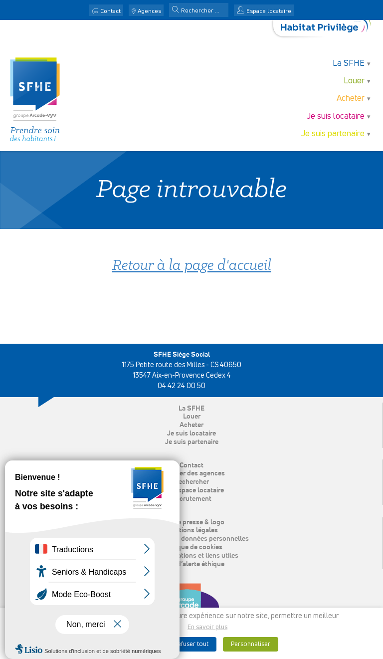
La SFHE (349, 63)
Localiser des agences (191, 473)
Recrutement (191, 498)
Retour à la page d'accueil (191, 266)
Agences (149, 11)
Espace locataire (268, 11)
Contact (110, 11)
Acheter (351, 98)
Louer (354, 81)
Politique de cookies (191, 547)
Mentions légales (192, 530)
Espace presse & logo (191, 522)
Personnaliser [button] (250, 644)
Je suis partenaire (333, 134)
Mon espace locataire (191, 490)
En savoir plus (207, 627)
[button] (176, 10)
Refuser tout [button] (191, 644)
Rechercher (191, 481)
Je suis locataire (336, 116)
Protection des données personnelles (192, 538)
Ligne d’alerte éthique (191, 564)
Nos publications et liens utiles (191, 555)
